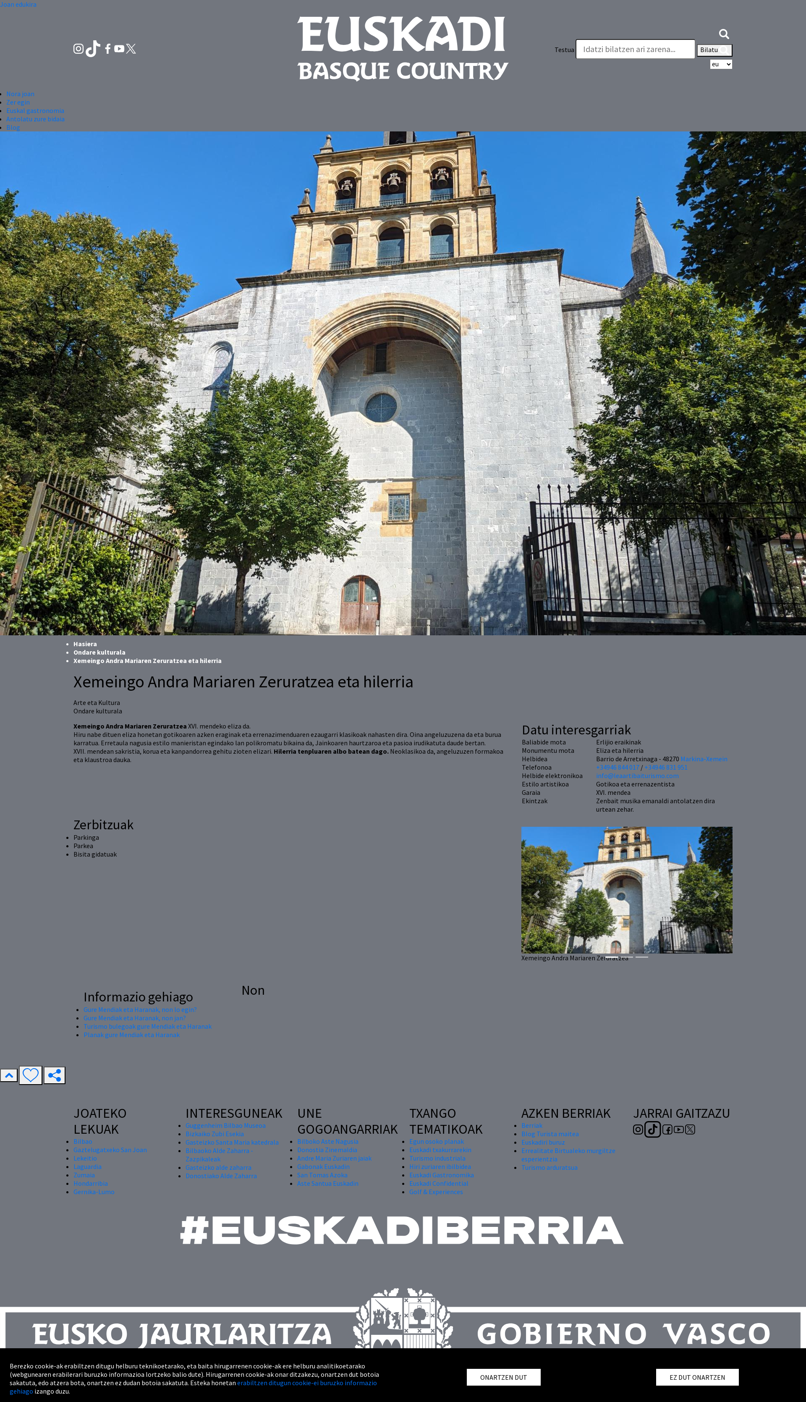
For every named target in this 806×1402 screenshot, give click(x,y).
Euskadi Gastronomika (441, 1175)
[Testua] (636, 49)
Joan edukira (18, 4)
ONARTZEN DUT (503, 1377)
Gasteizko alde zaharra (218, 1167)
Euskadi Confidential (438, 1183)
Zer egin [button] (18, 102)
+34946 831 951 (666, 767)
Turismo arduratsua (549, 1167)
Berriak (531, 1125)
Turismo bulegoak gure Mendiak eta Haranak (148, 1026)
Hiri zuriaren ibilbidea (440, 1166)
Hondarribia (90, 1183)
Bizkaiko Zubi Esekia (215, 1133)
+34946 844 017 (617, 767)
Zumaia (84, 1175)
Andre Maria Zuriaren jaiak (334, 1158)
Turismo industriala (437, 1158)
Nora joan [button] (20, 93)
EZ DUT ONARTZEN (697, 1377)
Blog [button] (13, 127)
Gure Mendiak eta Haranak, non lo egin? (140, 1009)
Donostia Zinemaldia (327, 1149)
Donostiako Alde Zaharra (221, 1175)
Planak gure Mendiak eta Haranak (132, 1034)
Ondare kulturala (99, 652)
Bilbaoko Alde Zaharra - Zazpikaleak (219, 1154)
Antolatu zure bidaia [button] (35, 119)
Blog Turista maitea (550, 1133)
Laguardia (87, 1166)
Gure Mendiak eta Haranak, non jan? (135, 1018)
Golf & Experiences (436, 1191)
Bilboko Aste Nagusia (328, 1141)
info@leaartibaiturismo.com (637, 775)
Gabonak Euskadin (323, 1166)
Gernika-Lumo (94, 1191)
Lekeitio (85, 1158)
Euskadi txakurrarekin (440, 1149)
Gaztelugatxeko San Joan (110, 1149)
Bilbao (82, 1141)
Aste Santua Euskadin (328, 1183)
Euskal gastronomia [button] (35, 110)
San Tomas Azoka (322, 1175)
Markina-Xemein (703, 759)
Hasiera (85, 643)
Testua (564, 49)
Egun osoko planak (436, 1141)
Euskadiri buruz (543, 1142)
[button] (724, 33)
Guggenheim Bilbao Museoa (226, 1125)
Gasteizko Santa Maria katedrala (232, 1142)
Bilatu (714, 50)
